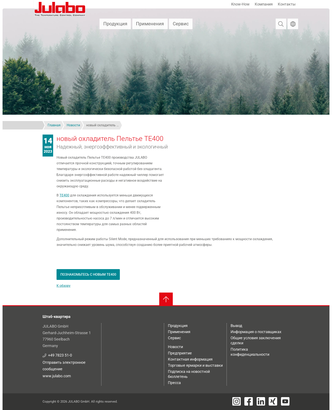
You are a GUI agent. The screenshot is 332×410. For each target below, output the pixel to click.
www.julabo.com (57, 376)
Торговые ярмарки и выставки (195, 365)
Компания (264, 4)
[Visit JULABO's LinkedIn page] (261, 401)
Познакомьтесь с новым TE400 (88, 274)
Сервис (181, 23)
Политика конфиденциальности (250, 352)
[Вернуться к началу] (166, 299)
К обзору (64, 286)
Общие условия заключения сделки (256, 340)
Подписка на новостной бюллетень (189, 374)
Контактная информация (190, 359)
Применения (150, 23)
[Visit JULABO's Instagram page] (236, 401)
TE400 (64, 195)
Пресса (174, 382)
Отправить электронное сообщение (64, 365)
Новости (175, 347)
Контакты (287, 4)
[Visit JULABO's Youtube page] (285, 401)
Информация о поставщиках (256, 332)
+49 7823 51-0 (60, 355)
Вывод (236, 325)
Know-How (240, 4)
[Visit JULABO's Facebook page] (248, 401)
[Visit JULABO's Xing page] (273, 401)
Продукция (115, 23)
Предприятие (180, 353)
